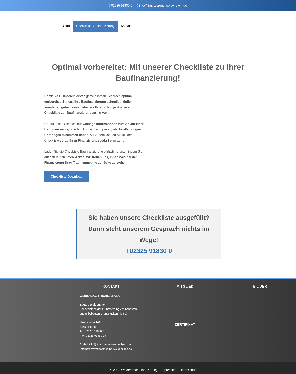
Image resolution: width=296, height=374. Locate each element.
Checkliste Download (67, 176)
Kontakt (126, 26)
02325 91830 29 (96, 335)
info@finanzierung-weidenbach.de (163, 5)
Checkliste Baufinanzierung (95, 26)
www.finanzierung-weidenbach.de (111, 348)
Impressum (168, 370)
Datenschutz (188, 370)
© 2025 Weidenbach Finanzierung (134, 370)
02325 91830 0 (121, 5)
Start (66, 26)
